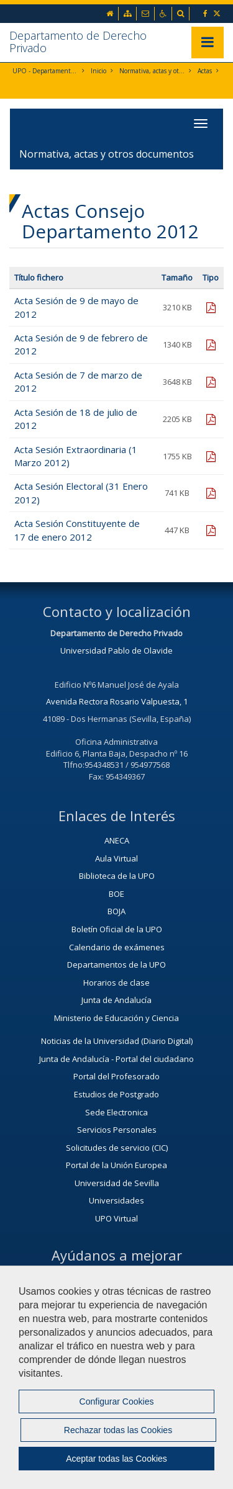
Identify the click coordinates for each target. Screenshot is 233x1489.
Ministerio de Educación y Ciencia (116, 1017)
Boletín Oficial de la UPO (116, 929)
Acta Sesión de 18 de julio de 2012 (75, 418)
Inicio (98, 70)
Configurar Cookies (117, 1401)
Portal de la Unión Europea (116, 1165)
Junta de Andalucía (116, 999)
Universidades (116, 1200)
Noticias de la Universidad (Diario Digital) (117, 1040)
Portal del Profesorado (116, 1076)
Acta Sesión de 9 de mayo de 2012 (76, 307)
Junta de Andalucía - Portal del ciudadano (116, 1058)
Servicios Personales (117, 1129)
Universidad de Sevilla (117, 1183)
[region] (116, 1377)
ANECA (116, 840)
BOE (116, 893)
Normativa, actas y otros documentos (152, 70)
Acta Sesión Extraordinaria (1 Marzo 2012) (75, 456)
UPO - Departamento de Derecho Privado (45, 70)
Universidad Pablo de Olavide (116, 650)
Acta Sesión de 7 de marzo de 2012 (78, 381)
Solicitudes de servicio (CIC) (117, 1147)
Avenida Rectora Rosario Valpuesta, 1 (117, 701)
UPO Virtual (116, 1218)
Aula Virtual (116, 858)
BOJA (116, 911)
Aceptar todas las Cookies (116, 1459)
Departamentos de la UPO (116, 964)
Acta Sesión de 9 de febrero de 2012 (81, 344)
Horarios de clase (116, 982)
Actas (205, 70)
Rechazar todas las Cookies (118, 1430)
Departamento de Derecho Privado (78, 41)
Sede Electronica (116, 1112)
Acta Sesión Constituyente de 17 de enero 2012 (77, 529)
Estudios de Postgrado (116, 1094)
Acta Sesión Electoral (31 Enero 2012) (81, 492)
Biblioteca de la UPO (117, 875)
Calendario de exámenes (117, 947)
